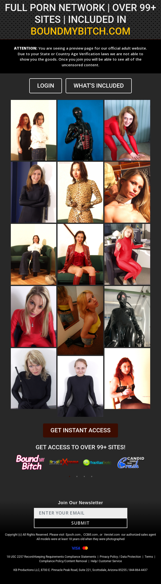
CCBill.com (90, 534)
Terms (149, 556)
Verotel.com (112, 534)
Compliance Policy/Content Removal (63, 561)
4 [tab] (91, 476)
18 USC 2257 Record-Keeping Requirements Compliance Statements (51, 556)
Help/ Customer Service (106, 561)
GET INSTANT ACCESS (80, 430)
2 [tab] (76, 476)
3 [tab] (84, 476)
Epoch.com (73, 534)
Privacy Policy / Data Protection (120, 556)
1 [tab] (69, 476)
